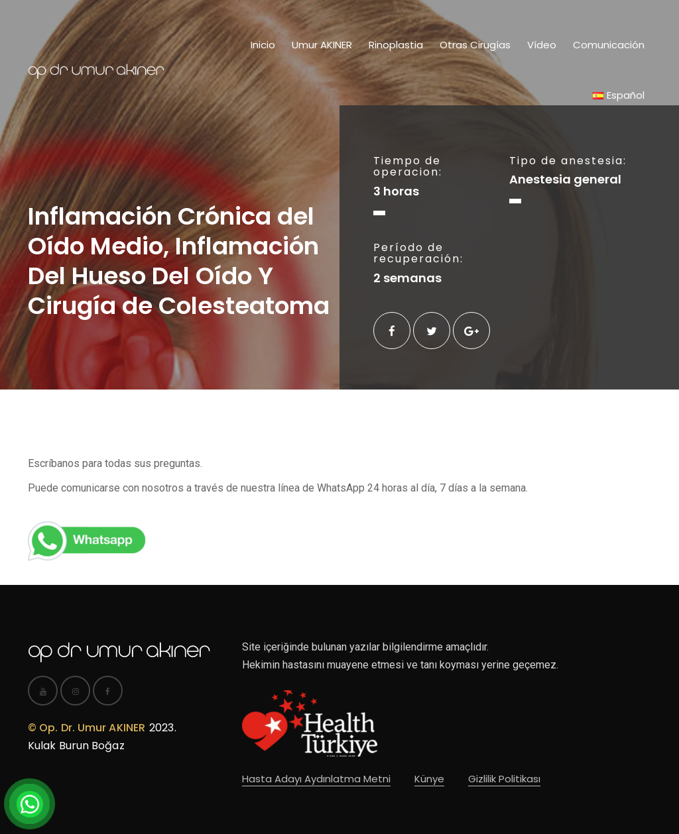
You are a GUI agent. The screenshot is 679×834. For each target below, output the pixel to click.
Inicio (263, 45)
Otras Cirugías (475, 45)
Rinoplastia (396, 45)
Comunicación (609, 45)
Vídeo (541, 45)
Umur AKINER (322, 45)
